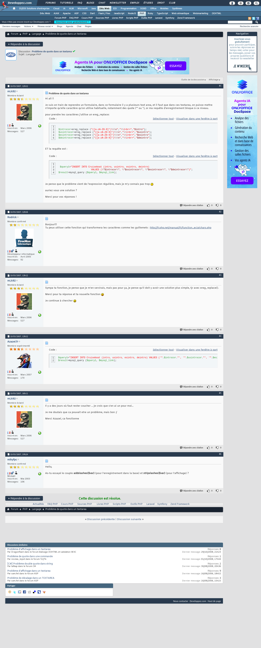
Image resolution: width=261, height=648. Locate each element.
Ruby (150, 13)
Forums (50, 3)
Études (148, 3)
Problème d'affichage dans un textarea (28, 549)
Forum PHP (60, 18)
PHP (142, 13)
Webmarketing (200, 13)
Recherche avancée (249, 26)
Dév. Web (104, 8)
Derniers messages (11, 26)
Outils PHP (146, 18)
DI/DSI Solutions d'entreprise (34, 8)
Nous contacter (180, 601)
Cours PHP (87, 18)
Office (153, 8)
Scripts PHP (132, 18)
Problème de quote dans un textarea (52, 51)
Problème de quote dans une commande (30, 556)
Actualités (38, 504)
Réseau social (44, 26)
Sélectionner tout (163, 118)
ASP (76, 13)
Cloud (56, 8)
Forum (14, 34)
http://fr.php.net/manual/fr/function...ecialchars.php (180, 227)
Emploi (134, 3)
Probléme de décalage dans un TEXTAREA (30, 578)
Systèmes (177, 8)
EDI (115, 8)
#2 (220, 211)
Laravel (158, 18)
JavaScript (119, 13)
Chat (101, 3)
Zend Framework (186, 18)
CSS (84, 13)
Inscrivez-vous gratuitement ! (72, 22)
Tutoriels (66, 3)
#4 (220, 336)
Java (93, 8)
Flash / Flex (104, 13)
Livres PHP (117, 18)
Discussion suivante (129, 519)
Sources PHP (102, 18)
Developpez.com (198, 601)
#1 (220, 85)
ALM (71, 8)
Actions (27, 26)
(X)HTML (216, 13)
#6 (220, 454)
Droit (161, 3)
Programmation (128, 8)
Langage (36, 34)
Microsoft (83, 8)
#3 (220, 275)
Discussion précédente (101, 519)
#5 (220, 393)
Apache (67, 13)
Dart (92, 13)
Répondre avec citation (191, 205)
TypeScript (162, 13)
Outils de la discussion (192, 79)
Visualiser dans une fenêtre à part (197, 118)
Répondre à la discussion (24, 44)
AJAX (56, 13)
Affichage (213, 79)
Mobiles (164, 8)
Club (171, 3)
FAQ (79, 3)
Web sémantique (180, 13)
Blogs (90, 3)
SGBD (143, 8)
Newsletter (117, 3)
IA (64, 8)
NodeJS (132, 13)
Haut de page (214, 601)
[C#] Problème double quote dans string (30, 563)
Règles (88, 26)
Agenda (69, 26)
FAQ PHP (73, 18)
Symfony (169, 18)
